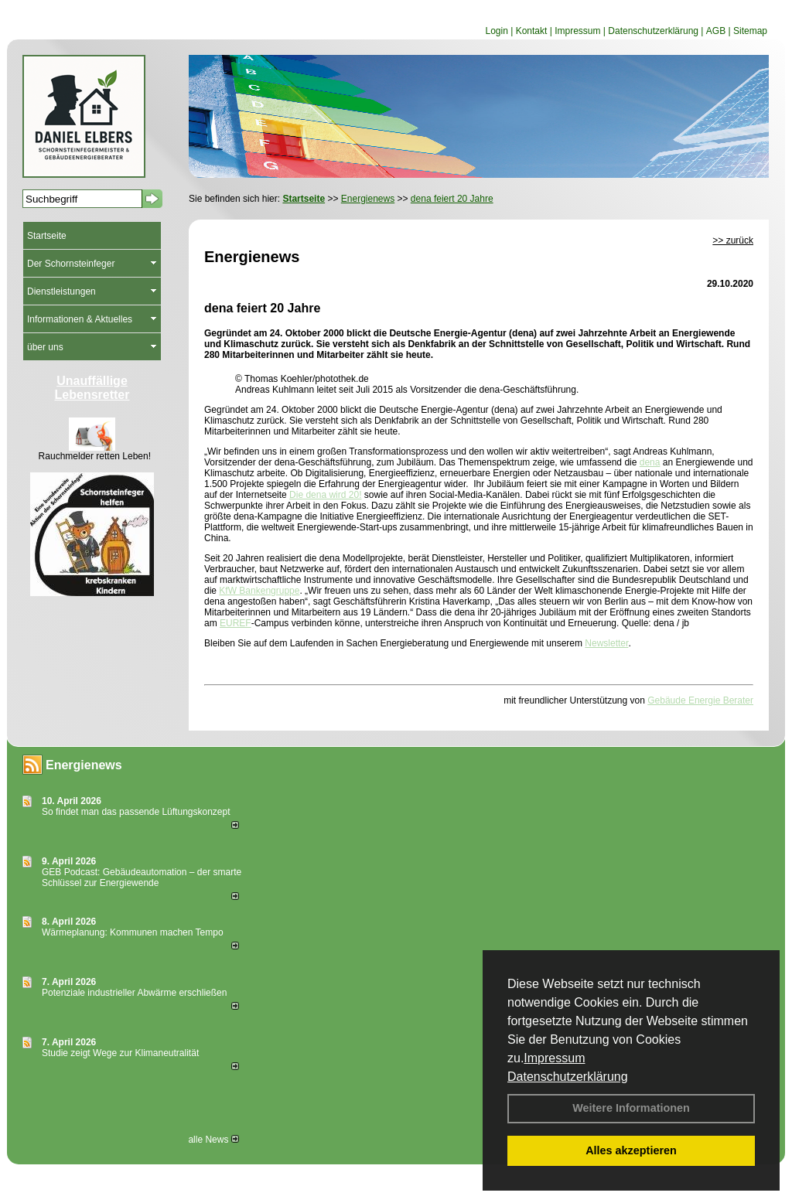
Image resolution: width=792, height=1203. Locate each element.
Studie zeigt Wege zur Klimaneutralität (120, 1053)
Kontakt (532, 31)
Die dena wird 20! (325, 494)
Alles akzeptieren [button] (631, 1150)
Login (496, 31)
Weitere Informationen (631, 1108)
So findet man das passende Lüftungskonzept (136, 811)
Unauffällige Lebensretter (92, 387)
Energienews (84, 765)
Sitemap (750, 31)
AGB (715, 31)
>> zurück (732, 240)
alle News (213, 1139)
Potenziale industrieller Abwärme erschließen (134, 992)
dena (650, 462)
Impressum (554, 1058)
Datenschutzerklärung (567, 1076)
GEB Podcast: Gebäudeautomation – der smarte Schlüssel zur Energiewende (141, 877)
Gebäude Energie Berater (700, 700)
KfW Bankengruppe (259, 590)
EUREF (235, 623)
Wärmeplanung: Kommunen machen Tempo (133, 932)
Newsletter (606, 643)
